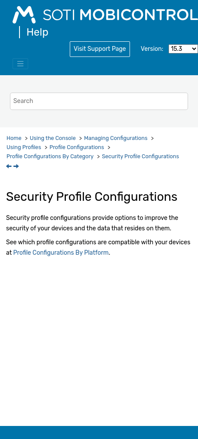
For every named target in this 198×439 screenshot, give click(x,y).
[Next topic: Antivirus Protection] (17, 167)
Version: (152, 49)
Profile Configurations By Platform (61, 252)
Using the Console (53, 138)
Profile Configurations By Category (50, 156)
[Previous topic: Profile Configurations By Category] (9, 167)
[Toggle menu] (20, 64)
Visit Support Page (100, 49)
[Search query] (99, 101)
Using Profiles (23, 147)
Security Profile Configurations (140, 156)
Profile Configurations (76, 147)
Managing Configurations (115, 138)
